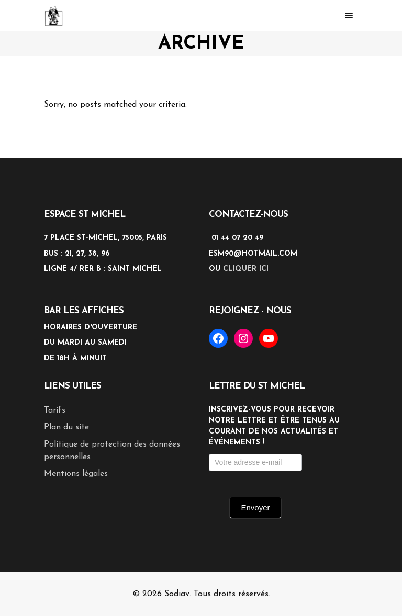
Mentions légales (76, 474)
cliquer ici (246, 269)
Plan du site (66, 427)
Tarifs (54, 410)
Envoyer (255, 507)
